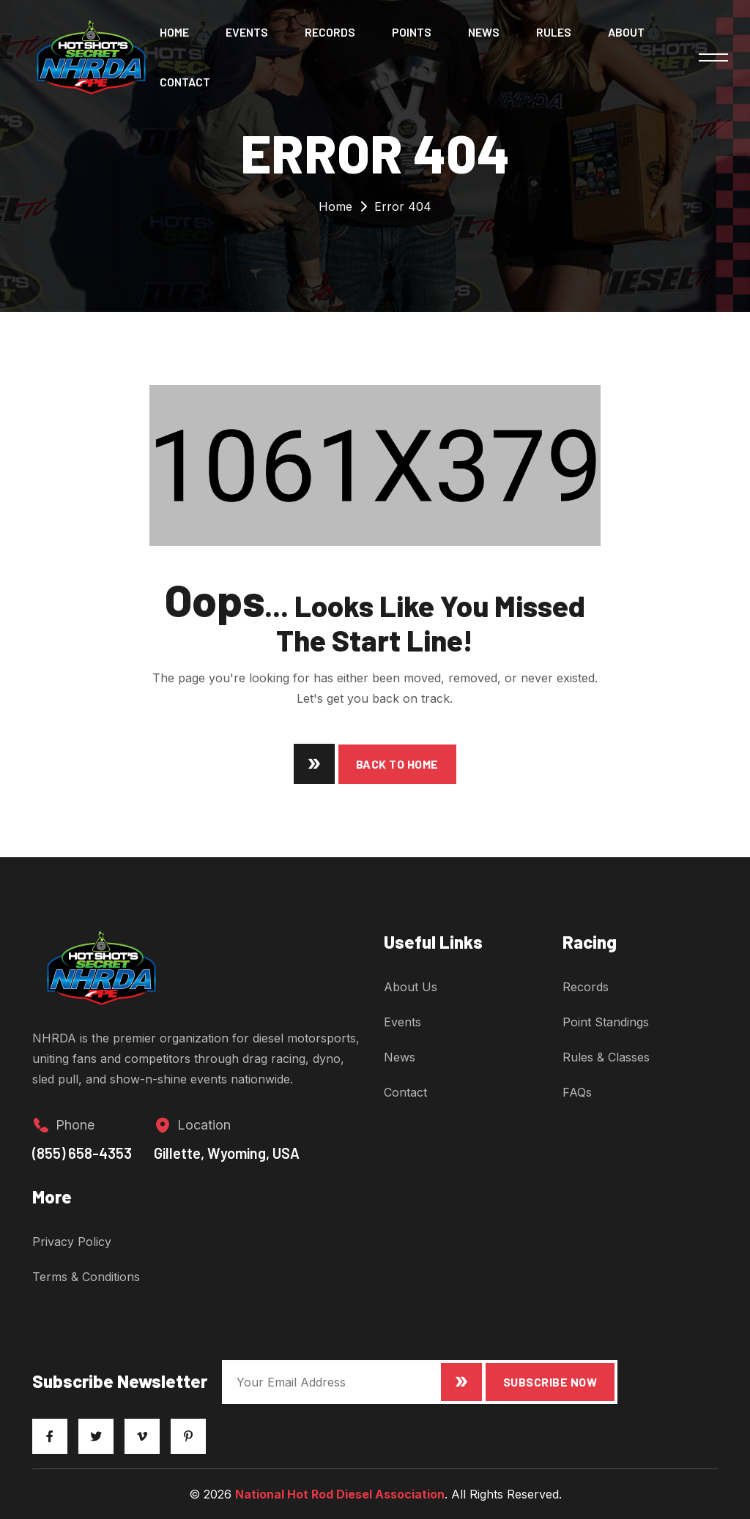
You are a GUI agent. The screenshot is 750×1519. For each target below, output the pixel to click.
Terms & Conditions (86, 1276)
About (626, 32)
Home (174, 32)
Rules (553, 32)
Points (411, 32)
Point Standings (605, 1022)
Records (330, 32)
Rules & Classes (606, 1057)
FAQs (577, 1092)
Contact (185, 82)
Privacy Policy (71, 1241)
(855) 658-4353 (82, 1153)
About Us (410, 986)
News (484, 32)
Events (247, 32)
